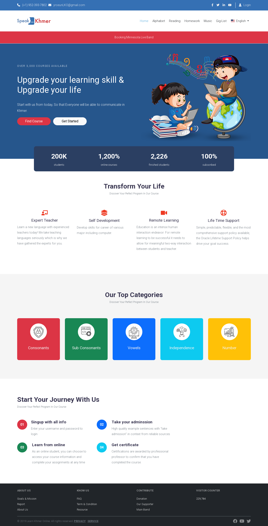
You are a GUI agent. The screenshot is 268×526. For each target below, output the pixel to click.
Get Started (70, 121)
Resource (82, 509)
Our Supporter (145, 504)
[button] (240, 21)
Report (21, 504)
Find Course (34, 121)
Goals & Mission (26, 498)
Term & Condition (87, 504)
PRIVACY (80, 521)
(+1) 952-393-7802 (34, 5)
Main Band (143, 509)
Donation (142, 498)
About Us (22, 509)
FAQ (79, 498)
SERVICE (93, 521)
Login (247, 5)
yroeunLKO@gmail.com (69, 5)
